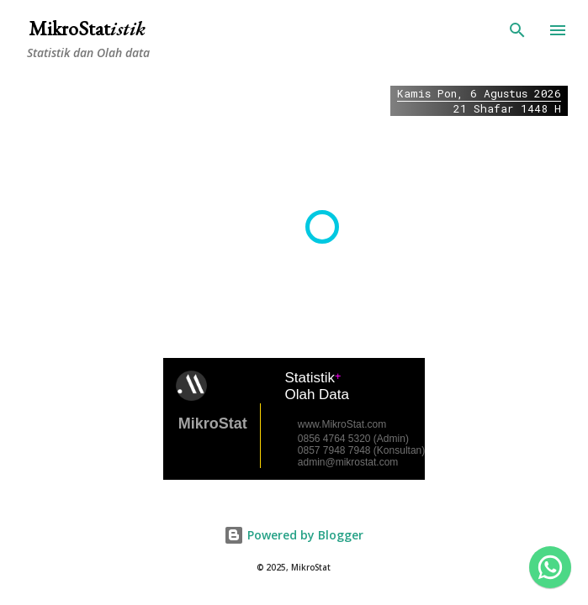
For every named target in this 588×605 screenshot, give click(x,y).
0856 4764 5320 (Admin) (353, 439)
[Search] (517, 30)
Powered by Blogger (293, 535)
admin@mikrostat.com (348, 462)
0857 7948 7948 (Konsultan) (361, 450)
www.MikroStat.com (342, 424)
